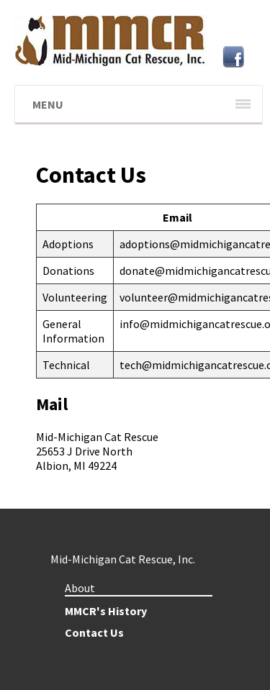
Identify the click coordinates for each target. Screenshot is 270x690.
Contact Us (94, 632)
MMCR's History (106, 611)
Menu (47, 104)
